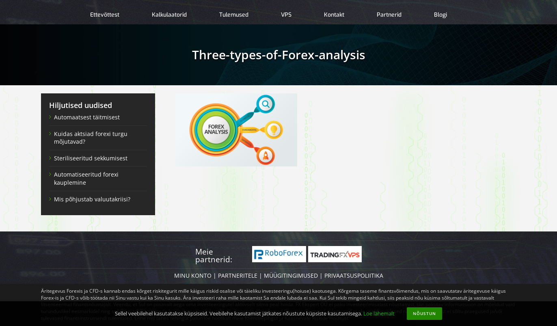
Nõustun (424, 313)
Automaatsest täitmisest (87, 117)
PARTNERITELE (237, 275)
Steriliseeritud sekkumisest (90, 158)
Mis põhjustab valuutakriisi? (92, 199)
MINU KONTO (193, 275)
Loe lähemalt (379, 313)
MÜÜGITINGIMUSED (291, 275)
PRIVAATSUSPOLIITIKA (353, 275)
